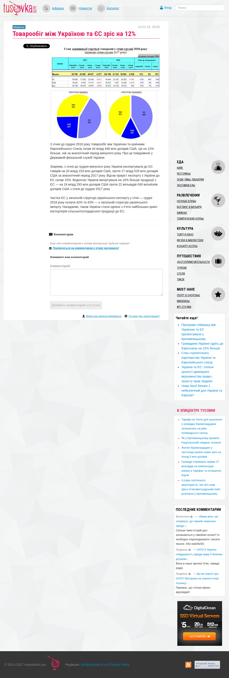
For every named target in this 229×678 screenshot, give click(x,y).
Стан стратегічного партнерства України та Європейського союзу (198, 357)
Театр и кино (185, 234)
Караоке (182, 212)
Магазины (183, 301)
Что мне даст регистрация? (144, 316)
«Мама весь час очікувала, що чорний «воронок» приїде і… (197, 521)
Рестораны (184, 173)
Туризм (182, 267)
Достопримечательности (193, 262)
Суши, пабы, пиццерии (190, 179)
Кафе (180, 167)
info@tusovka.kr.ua (94, 664)
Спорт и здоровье (188, 295)
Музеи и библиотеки (190, 240)
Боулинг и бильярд (189, 207)
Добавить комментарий (76, 305)
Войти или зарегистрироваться (103, 316)
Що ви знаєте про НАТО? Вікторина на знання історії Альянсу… (197, 578)
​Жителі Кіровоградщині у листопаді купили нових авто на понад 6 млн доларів (201, 452)
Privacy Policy (119, 664)
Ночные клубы (186, 201)
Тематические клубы (190, 218)
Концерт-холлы (187, 246)
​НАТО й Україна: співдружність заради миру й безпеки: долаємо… (199, 554)
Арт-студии (184, 306)
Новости (85, 8)
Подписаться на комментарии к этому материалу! (86, 248)
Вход (168, 7)
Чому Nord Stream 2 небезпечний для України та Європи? (201, 390)
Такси (180, 279)
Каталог (113, 8)
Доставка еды (186, 185)
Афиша (58, 8)
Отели (181, 273)
